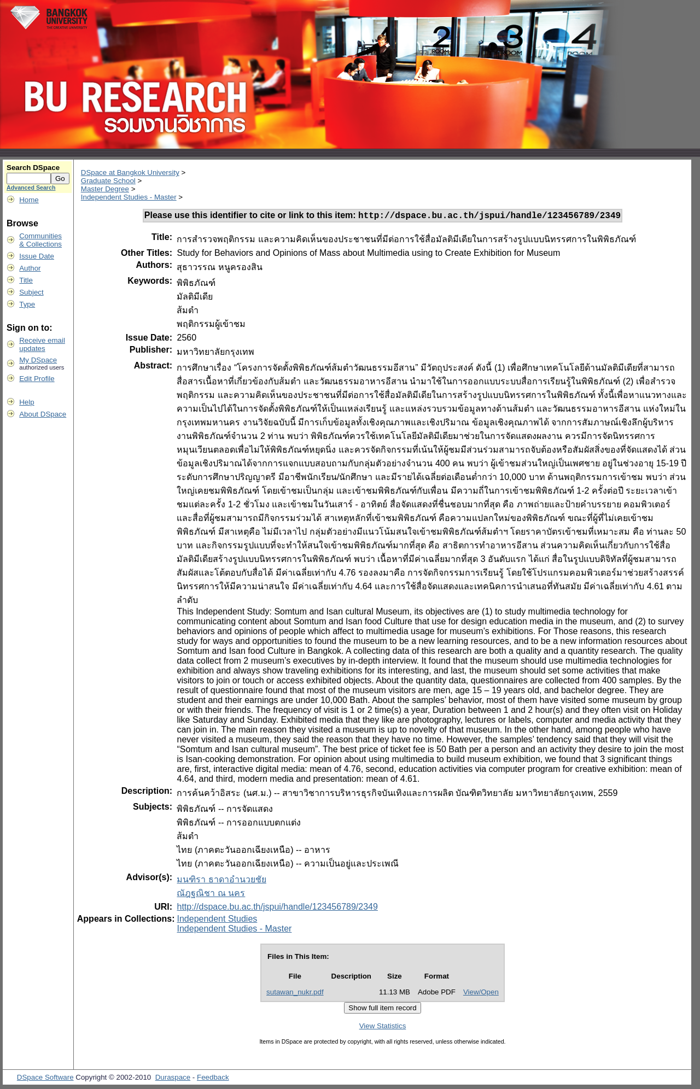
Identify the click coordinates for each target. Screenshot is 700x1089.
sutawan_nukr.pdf (294, 994)
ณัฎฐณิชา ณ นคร (211, 894)
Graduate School (108, 181)
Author (29, 268)
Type (27, 304)
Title (26, 280)
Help (26, 402)
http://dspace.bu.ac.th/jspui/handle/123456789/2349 (277, 908)
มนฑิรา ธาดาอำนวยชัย (221, 881)
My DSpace (38, 360)
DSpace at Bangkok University (130, 172)
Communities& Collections (40, 240)
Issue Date (36, 256)
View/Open (481, 994)
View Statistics (382, 1027)
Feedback (213, 1079)
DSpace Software (45, 1079)
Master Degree (105, 189)
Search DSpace (33, 167)
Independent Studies (217, 920)
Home (29, 200)
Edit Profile (36, 378)
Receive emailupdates (42, 344)
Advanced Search (31, 187)
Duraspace (172, 1079)
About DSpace (42, 414)
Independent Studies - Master (129, 197)
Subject (31, 292)
